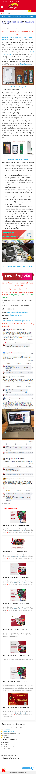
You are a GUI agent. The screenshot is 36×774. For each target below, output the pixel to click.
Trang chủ (3, 16)
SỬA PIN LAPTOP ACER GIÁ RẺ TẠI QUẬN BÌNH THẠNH (16, 603)
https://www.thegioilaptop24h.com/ (18, 312)
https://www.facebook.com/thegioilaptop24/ (16, 321)
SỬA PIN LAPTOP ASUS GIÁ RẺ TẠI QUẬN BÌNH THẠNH (16, 577)
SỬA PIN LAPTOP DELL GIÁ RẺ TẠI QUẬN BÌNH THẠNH (16, 655)
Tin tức (11, 1)
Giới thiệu (5, 1)
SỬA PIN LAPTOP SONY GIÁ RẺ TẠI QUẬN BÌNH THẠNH (16, 525)
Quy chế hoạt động (5, 742)
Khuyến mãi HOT (6, 13)
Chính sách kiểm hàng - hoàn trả (8, 746)
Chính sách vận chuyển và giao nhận (8, 755)
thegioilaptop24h (25, 64)
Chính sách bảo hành (5, 748)
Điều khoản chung (5, 744)
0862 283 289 (9, 729)
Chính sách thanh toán (6, 751)
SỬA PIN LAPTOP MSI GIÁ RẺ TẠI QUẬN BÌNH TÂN (15, 681)
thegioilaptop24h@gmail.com (9, 731)
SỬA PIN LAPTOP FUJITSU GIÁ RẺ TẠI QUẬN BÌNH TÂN (16, 707)
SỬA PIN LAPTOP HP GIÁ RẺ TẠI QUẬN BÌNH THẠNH (15, 629)
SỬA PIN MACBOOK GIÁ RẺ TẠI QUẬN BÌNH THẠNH (15, 551)
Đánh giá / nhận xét (6, 503)
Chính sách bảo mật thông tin (7, 753)
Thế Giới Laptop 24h (15, 315)
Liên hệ (17, 1)
